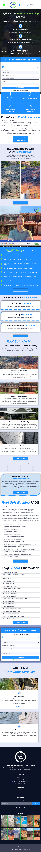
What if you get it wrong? (8, 603)
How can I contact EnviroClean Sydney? (11, 588)
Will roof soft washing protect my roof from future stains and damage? (19, 549)
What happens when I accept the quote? (12, 611)
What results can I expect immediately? (12, 534)
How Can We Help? (6, 70)
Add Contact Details (20, 87)
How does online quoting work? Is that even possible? (15, 598)
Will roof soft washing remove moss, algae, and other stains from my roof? (20, 544)
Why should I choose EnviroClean (11, 556)
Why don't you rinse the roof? (10, 531)
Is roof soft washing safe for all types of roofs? (14, 546)
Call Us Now (30, 4)
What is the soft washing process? (11, 529)
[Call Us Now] (20, 5)
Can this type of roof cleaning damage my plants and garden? (17, 554)
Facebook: (20, 813)
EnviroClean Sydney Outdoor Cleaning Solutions (20, 765)
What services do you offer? (9, 583)
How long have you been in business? (11, 572)
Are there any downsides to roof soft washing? (14, 536)
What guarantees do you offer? (10, 591)
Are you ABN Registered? (8, 581)
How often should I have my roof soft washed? (14, 541)
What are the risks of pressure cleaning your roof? (15, 526)
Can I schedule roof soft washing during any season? (15, 551)
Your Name (4, 81)
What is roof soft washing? (10, 506)
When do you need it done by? (8, 75)
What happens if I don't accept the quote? (12, 608)
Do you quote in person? (8, 601)
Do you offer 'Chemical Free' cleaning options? (13, 618)
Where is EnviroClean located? (9, 586)
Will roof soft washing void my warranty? (13, 539)
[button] (4, 5)
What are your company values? (10, 593)
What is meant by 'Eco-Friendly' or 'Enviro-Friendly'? (14, 616)
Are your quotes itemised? (9, 606)
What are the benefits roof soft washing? (13, 524)
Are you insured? (7, 578)
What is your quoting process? (9, 596)
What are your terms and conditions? (11, 613)
